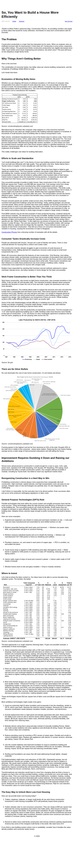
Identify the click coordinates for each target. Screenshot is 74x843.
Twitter (14, 21)
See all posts (68, 21)
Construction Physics (9, 232)
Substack (21, 21)
